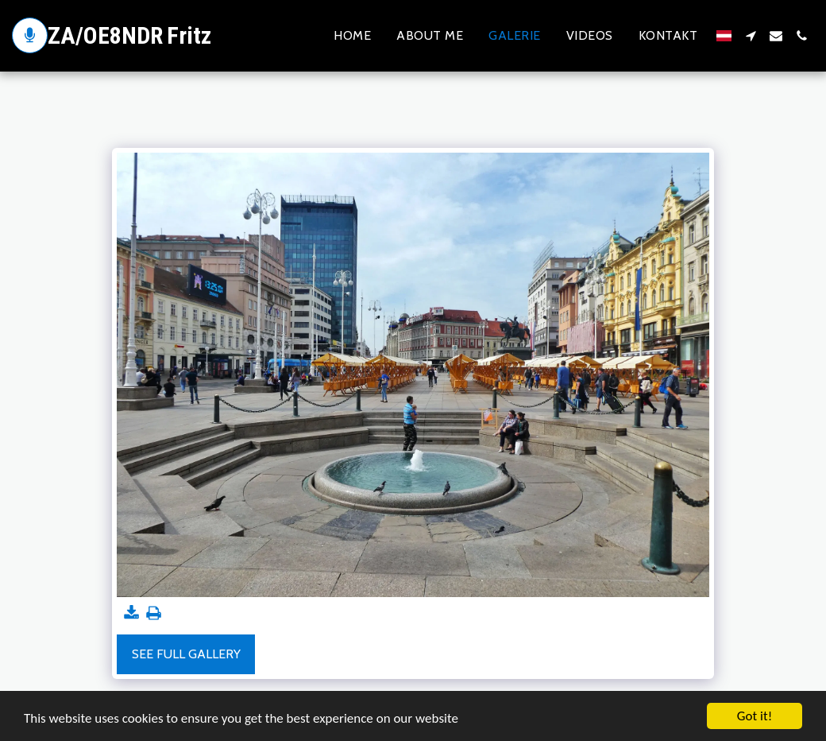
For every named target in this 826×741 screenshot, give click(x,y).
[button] (750, 35)
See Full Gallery (186, 653)
